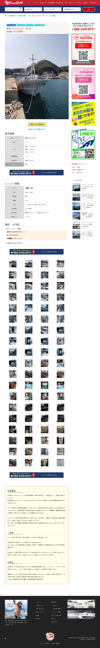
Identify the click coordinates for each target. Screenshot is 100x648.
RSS (5, 638)
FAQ (66, 2)
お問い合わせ (93, 2)
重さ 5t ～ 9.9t (30, 25)
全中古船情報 (51, 2)
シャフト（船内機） (39, 25)
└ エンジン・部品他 (56, 612)
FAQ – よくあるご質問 (56, 615)
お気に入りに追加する (37, 124)
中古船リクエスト (39, 605)
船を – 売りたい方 (39, 612)
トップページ (38, 602)
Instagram (85, 2)
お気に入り (72, 2)
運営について (49, 643)
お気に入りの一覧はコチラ (36, 129)
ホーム (37, 2)
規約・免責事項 (56, 643)
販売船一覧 (53, 602)
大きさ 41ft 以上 (21, 25)
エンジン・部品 (75, 172)
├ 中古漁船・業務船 (56, 608)
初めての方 (43, 2)
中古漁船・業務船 (11, 25)
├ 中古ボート (54, 605)
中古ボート (74, 167)
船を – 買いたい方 (39, 608)
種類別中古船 (59, 2)
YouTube (78, 2)
